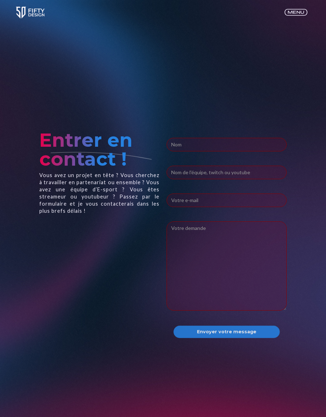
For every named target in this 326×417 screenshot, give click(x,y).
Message (179, 214)
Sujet (174, 186)
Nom (173, 130)
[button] (296, 12)
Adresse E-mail (187, 158)
